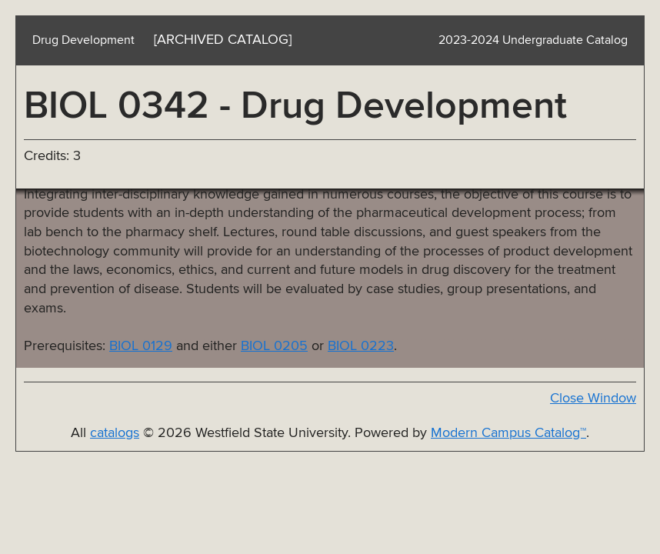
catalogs (114, 433)
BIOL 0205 (274, 346)
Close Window (593, 398)
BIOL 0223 (361, 346)
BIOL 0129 (140, 346)
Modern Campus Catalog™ (508, 433)
